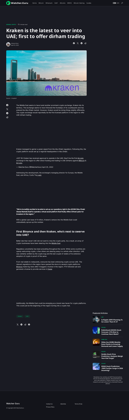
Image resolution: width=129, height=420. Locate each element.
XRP (102, 317)
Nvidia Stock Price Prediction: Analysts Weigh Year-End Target (112, 356)
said (39, 175)
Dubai (50, 269)
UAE (27, 316)
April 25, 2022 (47, 167)
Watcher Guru (13, 403)
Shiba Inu (104, 339)
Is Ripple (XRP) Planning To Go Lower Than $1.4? (112, 321)
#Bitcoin (82, 161)
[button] (115, 3)
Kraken (20, 316)
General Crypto (11, 24)
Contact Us (49, 404)
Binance (19, 267)
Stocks (103, 327)
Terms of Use (78, 404)
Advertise (63, 404)
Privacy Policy (50, 407)
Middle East (55, 243)
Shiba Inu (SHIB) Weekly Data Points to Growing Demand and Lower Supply (112, 344)
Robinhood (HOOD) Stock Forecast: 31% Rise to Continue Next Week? (111, 332)
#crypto (81, 158)
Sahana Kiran (15, 43)
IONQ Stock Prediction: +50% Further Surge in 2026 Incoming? (112, 368)
